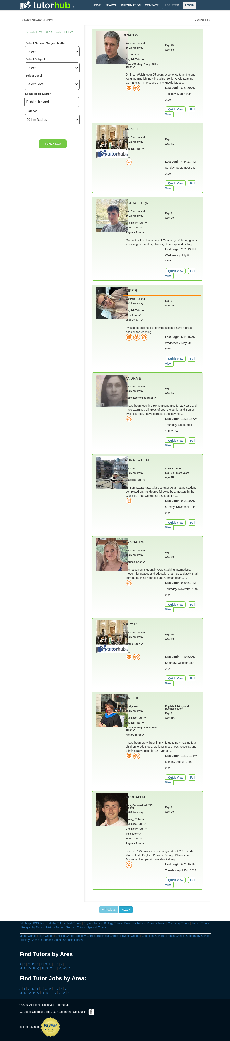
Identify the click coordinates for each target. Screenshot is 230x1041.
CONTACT (152, 5)
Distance (31, 111)
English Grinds (65, 935)
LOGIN (189, 5)
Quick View (175, 109)
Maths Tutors (56, 923)
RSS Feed (39, 923)
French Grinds (175, 935)
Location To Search (38, 93)
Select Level (34, 75)
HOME (97, 5)
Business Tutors (134, 923)
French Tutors (200, 923)
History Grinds (30, 940)
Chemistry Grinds (153, 935)
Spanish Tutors (96, 927)
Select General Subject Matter (46, 43)
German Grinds (51, 940)
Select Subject (35, 59)
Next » (126, 909)
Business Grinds (107, 935)
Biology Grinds (85, 935)
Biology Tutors (113, 923)
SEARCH (111, 5)
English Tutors (93, 923)
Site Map (25, 923)
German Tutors (75, 927)
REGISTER (172, 5)
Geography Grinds (197, 935)
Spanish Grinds (73, 940)
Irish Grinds (46, 935)
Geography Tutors (32, 927)
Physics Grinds (129, 935)
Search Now (53, 144)
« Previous (109, 909)
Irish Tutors (74, 923)
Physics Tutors (156, 923)
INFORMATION (131, 5)
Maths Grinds (28, 935)
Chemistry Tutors (178, 923)
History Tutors (55, 927)
